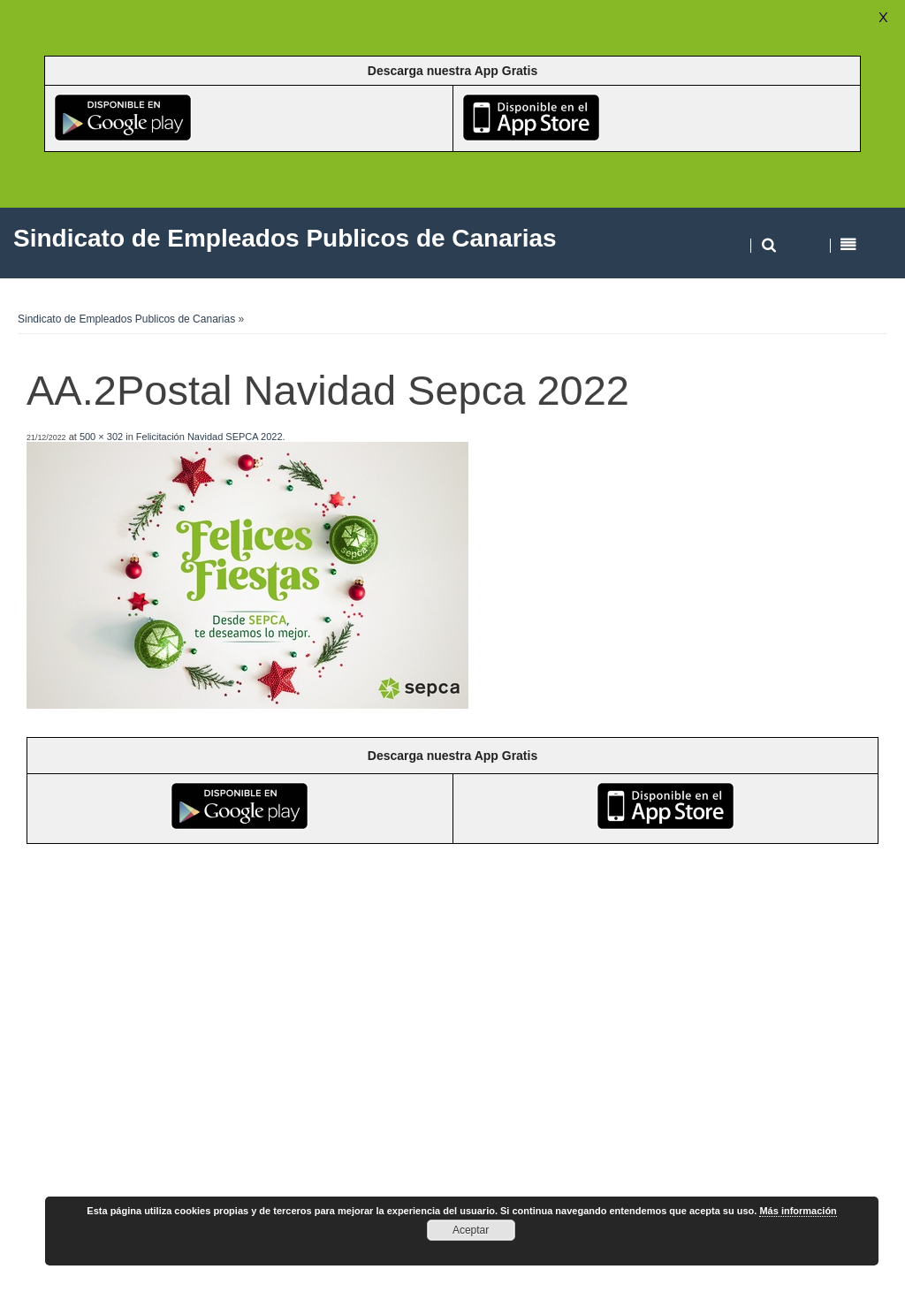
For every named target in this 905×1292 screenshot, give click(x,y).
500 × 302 (101, 436)
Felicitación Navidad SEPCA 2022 (209, 436)
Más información (797, 1210)
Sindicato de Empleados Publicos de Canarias (126, 319)
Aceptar (470, 1230)
